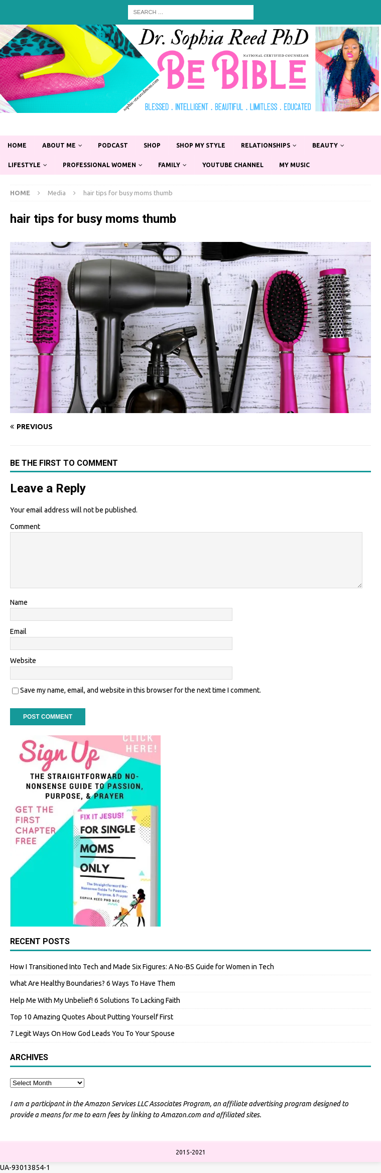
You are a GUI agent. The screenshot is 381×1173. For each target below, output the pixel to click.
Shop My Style (200, 145)
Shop (152, 145)
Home (17, 145)
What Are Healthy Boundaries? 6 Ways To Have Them (92, 983)
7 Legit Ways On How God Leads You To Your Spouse (92, 1033)
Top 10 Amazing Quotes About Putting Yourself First (91, 1017)
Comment (25, 527)
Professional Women (99, 165)
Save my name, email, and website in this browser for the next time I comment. (140, 690)
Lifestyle (24, 165)
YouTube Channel (233, 165)
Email (18, 631)
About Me (59, 145)
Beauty (325, 145)
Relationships (265, 145)
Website (23, 661)
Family (169, 165)
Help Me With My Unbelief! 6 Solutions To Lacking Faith (95, 1000)
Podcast (113, 145)
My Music (294, 165)
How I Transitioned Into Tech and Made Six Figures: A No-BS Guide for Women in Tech (142, 967)
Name (19, 602)
